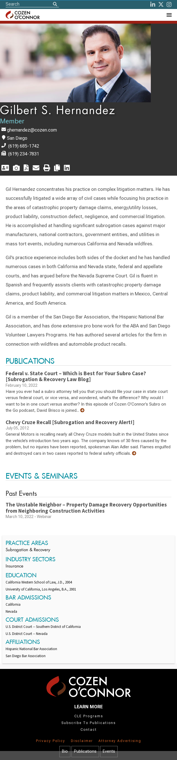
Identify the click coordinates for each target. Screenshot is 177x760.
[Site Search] (32, 4)
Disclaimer (82, 741)
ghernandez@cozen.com (32, 130)
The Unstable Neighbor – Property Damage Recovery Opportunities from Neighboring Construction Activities (86, 507)
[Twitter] (161, 4)
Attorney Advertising (119, 741)
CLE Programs (88, 716)
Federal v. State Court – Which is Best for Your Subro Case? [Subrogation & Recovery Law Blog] (76, 376)
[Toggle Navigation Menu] (169, 15)
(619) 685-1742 (23, 146)
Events (109, 751)
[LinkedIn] (152, 4)
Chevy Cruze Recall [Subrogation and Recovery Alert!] (70, 422)
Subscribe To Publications (88, 723)
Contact (88, 730)
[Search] (55, 4)
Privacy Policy (50, 741)
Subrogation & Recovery (28, 550)
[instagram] (169, 4)
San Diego (17, 138)
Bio (65, 751)
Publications (85, 751)
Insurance (14, 566)
